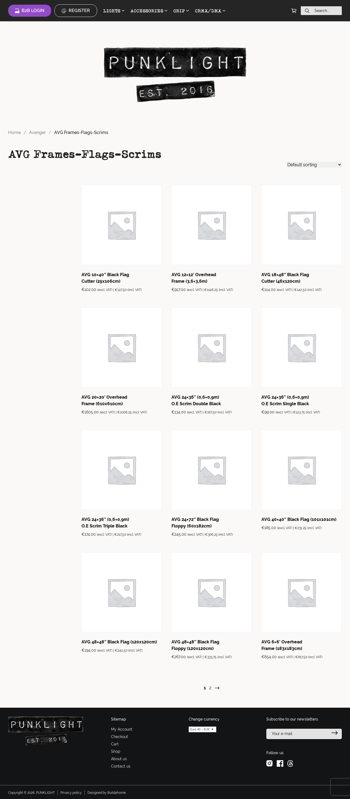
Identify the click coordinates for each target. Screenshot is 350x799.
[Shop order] (314, 165)
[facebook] (280, 763)
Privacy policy (71, 793)
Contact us (120, 766)
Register (76, 10)
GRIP (181, 10)
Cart (115, 744)
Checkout (119, 736)
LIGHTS (113, 10)
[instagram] (269, 763)
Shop (115, 751)
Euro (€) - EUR (199, 729)
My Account (121, 729)
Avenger (37, 132)
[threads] (290, 763)
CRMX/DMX (210, 10)
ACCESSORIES (148, 10)
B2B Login (29, 10)
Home (14, 132)
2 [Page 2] (210, 687)
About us (119, 759)
